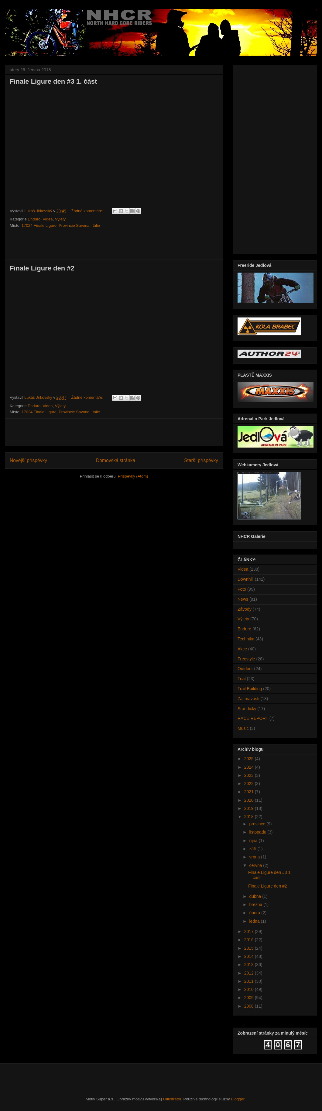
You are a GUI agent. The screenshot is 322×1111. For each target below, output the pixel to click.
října (254, 840)
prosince (257, 823)
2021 (249, 791)
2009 (249, 997)
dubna (255, 896)
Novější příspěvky (28, 460)
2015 (249, 948)
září (253, 848)
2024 (249, 767)
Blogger (237, 1099)
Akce (242, 648)
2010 (249, 989)
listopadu (258, 832)
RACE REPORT (253, 718)
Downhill (246, 579)
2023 (249, 775)
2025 (249, 758)
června (256, 865)
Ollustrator (172, 1099)
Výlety (60, 219)
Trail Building (250, 688)
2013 (249, 964)
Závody (245, 609)
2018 (249, 816)
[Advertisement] (114, 246)
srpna (255, 856)
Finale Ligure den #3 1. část (53, 81)
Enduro (34, 219)
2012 (249, 973)
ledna (255, 921)
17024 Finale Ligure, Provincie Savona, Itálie (61, 225)
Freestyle (246, 658)
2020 (249, 800)
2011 (249, 981)
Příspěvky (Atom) (133, 476)
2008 (249, 1006)
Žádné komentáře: (87, 211)
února (255, 912)
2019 (249, 808)
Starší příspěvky (201, 460)
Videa (48, 219)
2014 (249, 956)
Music (243, 728)
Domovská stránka (115, 460)
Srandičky (247, 708)
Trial (242, 678)
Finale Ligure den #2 (42, 268)
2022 (249, 783)
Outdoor (245, 668)
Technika (246, 638)
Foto (242, 589)
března (256, 904)
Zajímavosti (248, 698)
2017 (249, 931)
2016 (249, 939)
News (243, 599)
